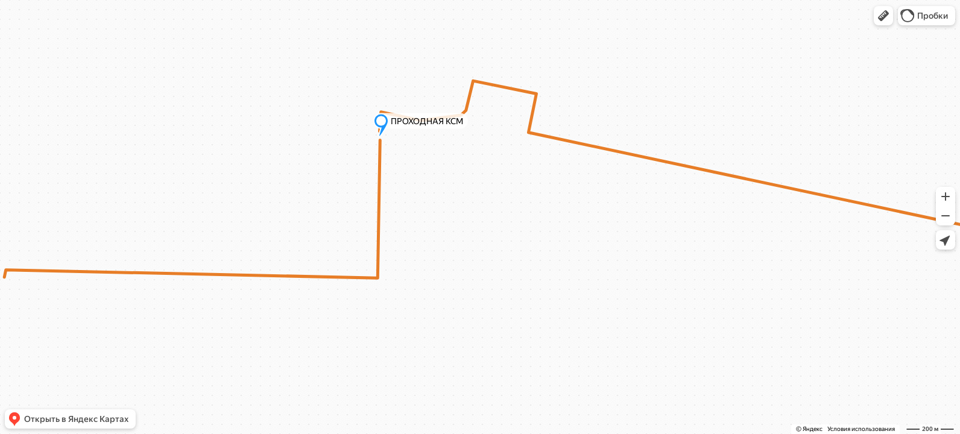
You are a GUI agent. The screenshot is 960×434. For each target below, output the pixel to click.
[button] (883, 15)
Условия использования (861, 429)
